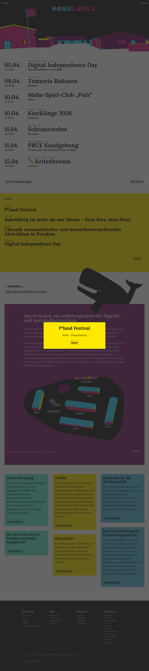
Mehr (74, 342)
